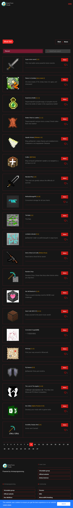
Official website (44, 474)
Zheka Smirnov (44, 478)
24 (25, 449)
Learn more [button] (7, 505)
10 (35, 444)
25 (29, 449)
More (64, 60)
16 (59, 444)
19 (4, 449)
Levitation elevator (32, 234)
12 (43, 444)
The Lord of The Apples (34, 386)
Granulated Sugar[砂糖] (32, 330)
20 (8, 449)
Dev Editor (34, 406)
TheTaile (29, 215)
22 (17, 449)
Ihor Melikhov (8, 497)
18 (67, 444)
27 (37, 449)
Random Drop (29, 271)
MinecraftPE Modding (46, 497)
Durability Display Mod (33, 425)
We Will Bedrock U (32, 291)
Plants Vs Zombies (35, 78)
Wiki (40, 494)
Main (59, 42)
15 (55, 444)
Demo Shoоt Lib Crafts (36, 253)
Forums (41, 490)
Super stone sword (32, 59)
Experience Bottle (32, 98)
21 (13, 449)
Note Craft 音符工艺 (33, 311)
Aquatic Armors (33, 137)
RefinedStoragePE (32, 196)
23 (21, 449)
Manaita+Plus (30, 177)
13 (47, 444)
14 (51, 444)
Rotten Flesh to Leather (34, 118)
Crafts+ (30, 157)
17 (63, 444)
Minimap (29, 348)
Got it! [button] (64, 504)
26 (33, 449)
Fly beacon (30, 367)
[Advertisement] (36, 22)
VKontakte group (44, 470)
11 (39, 444)
